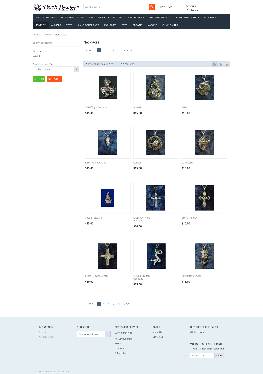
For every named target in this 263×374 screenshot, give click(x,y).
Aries (184, 107)
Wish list (38, 56)
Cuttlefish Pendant (192, 276)
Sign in (39, 79)
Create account (46, 336)
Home (36, 34)
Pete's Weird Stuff (72, 17)
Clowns (137, 25)
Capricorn (187, 162)
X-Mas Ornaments (88, 25)
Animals (56, 25)
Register (54, 79)
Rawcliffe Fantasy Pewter (105, 17)
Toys (69, 25)
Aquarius (138, 107)
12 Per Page (129, 64)
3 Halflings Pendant (96, 107)
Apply (219, 355)
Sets (124, 25)
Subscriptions (121, 353)
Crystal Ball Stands (186, 17)
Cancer (137, 162)
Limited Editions (159, 17)
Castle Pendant (93, 217)
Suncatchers (135, 17)
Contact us (157, 336)
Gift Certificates (197, 332)
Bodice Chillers (45, 17)
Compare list (121, 348)
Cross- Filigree (190, 217)
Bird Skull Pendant (95, 162)
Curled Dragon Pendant (141, 277)
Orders (37, 51)
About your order (123, 338)
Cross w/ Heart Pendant (141, 219)
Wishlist (118, 343)
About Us (157, 332)
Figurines (110, 25)
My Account (166, 6)
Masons (152, 25)
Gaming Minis (170, 25)
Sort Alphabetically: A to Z (102, 64)
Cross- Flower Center (96, 276)
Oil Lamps (210, 17)
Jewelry (41, 25)
